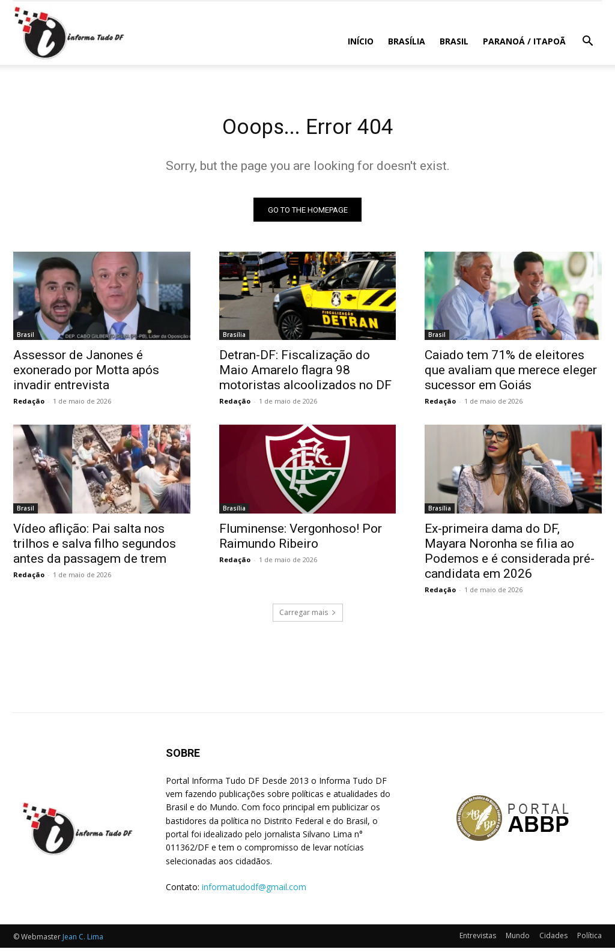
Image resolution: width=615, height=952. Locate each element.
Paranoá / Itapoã (524, 41)
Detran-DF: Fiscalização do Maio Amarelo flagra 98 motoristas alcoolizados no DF (305, 374)
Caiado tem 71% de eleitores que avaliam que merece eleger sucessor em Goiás (511, 374)
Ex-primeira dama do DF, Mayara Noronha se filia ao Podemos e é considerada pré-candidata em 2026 (510, 555)
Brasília (406, 41)
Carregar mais (307, 616)
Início (361, 41)
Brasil (454, 41)
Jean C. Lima (82, 941)
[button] (587, 42)
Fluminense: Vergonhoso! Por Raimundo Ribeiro (300, 540)
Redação (28, 405)
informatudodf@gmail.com (254, 891)
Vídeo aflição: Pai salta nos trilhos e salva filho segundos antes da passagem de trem (94, 548)
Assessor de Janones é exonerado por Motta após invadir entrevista (86, 374)
